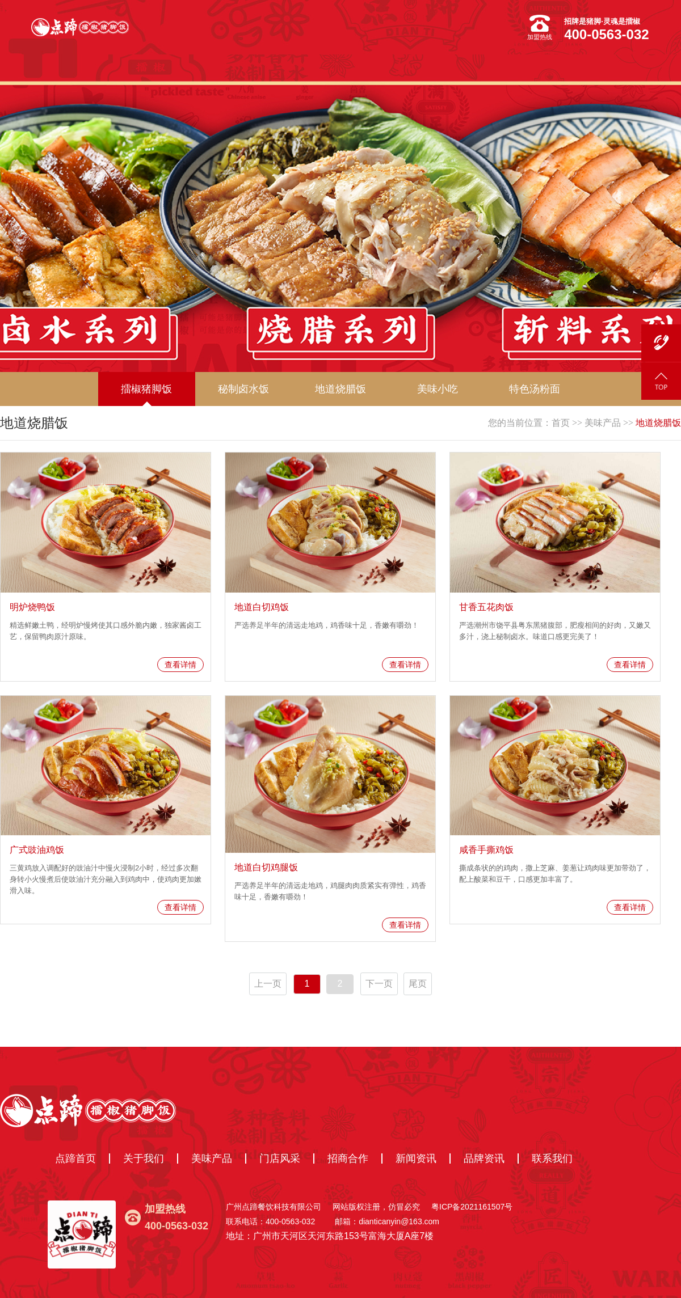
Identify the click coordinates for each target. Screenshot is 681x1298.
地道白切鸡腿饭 (266, 867)
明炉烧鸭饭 (32, 607)
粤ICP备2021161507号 (471, 1206)
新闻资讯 (416, 1158)
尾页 (418, 983)
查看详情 (180, 664)
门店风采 (279, 1158)
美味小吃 (437, 389)
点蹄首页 (75, 1158)
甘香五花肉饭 (486, 607)
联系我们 (552, 1158)
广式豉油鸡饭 (37, 850)
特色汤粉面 (534, 389)
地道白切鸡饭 (261, 607)
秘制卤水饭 (243, 389)
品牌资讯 (484, 1158)
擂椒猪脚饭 (146, 389)
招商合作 (347, 1158)
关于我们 (143, 1158)
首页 (561, 423)
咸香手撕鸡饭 (486, 850)
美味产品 (603, 423)
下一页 (379, 983)
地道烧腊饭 (658, 423)
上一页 (267, 983)
